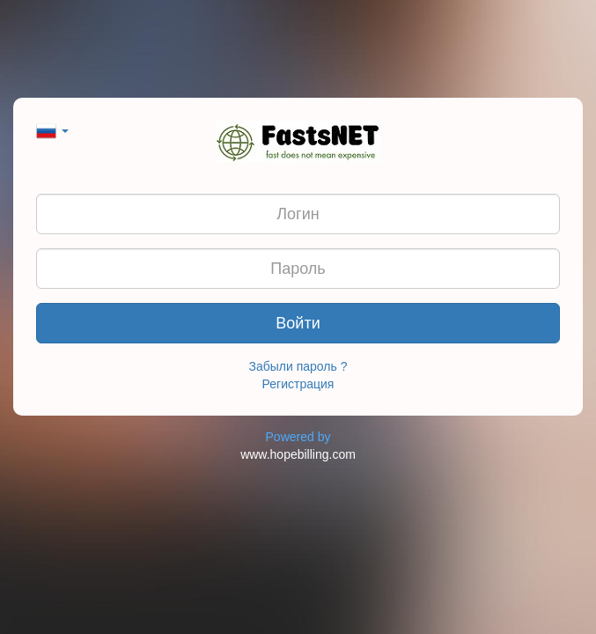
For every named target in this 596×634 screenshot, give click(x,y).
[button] (52, 129)
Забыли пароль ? (298, 366)
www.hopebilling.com (298, 454)
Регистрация (298, 384)
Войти (298, 323)
